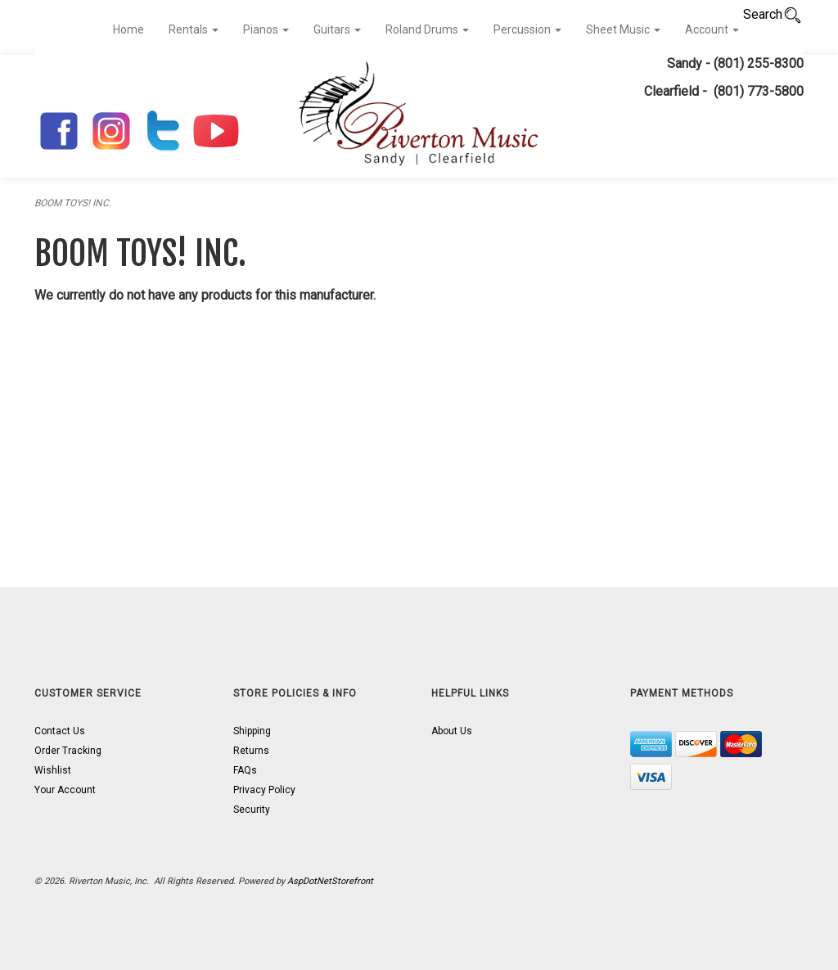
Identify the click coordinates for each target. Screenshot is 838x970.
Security (251, 809)
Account (712, 29)
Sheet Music (623, 29)
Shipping (252, 731)
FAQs (245, 770)
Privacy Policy (264, 790)
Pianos (266, 29)
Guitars (337, 29)
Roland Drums (427, 29)
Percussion (527, 29)
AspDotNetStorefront (330, 881)
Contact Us (59, 731)
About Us (451, 731)
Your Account (65, 790)
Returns (251, 750)
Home (128, 29)
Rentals (194, 29)
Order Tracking (67, 750)
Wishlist (52, 770)
